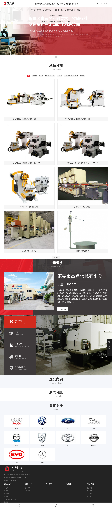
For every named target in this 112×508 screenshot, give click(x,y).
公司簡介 (52, 16)
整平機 (39, 11)
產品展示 (44, 4)
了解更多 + (56, 261)
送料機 (57, 11)
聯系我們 (75, 4)
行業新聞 (52, 22)
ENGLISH (103, 4)
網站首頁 (38, 4)
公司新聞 (60, 22)
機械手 (79, 11)
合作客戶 (57, 4)
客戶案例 (45, 22)
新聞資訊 (69, 4)
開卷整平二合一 (48, 11)
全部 (28, 76)
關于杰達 (50, 4)
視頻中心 (62, 4)
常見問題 (67, 22)
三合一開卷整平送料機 (68, 11)
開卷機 (33, 11)
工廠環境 (60, 16)
